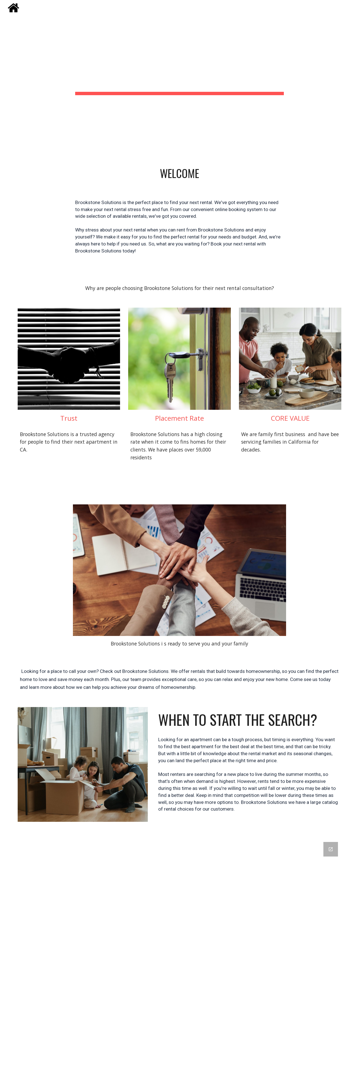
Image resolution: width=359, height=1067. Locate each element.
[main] (179, 65)
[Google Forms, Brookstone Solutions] (193, 951)
